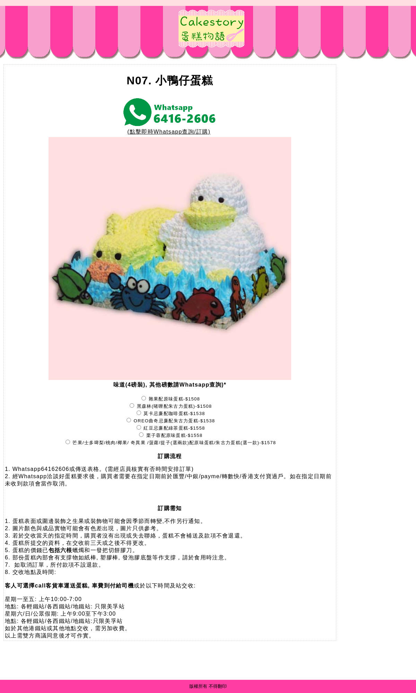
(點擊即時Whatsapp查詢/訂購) (170, 129)
